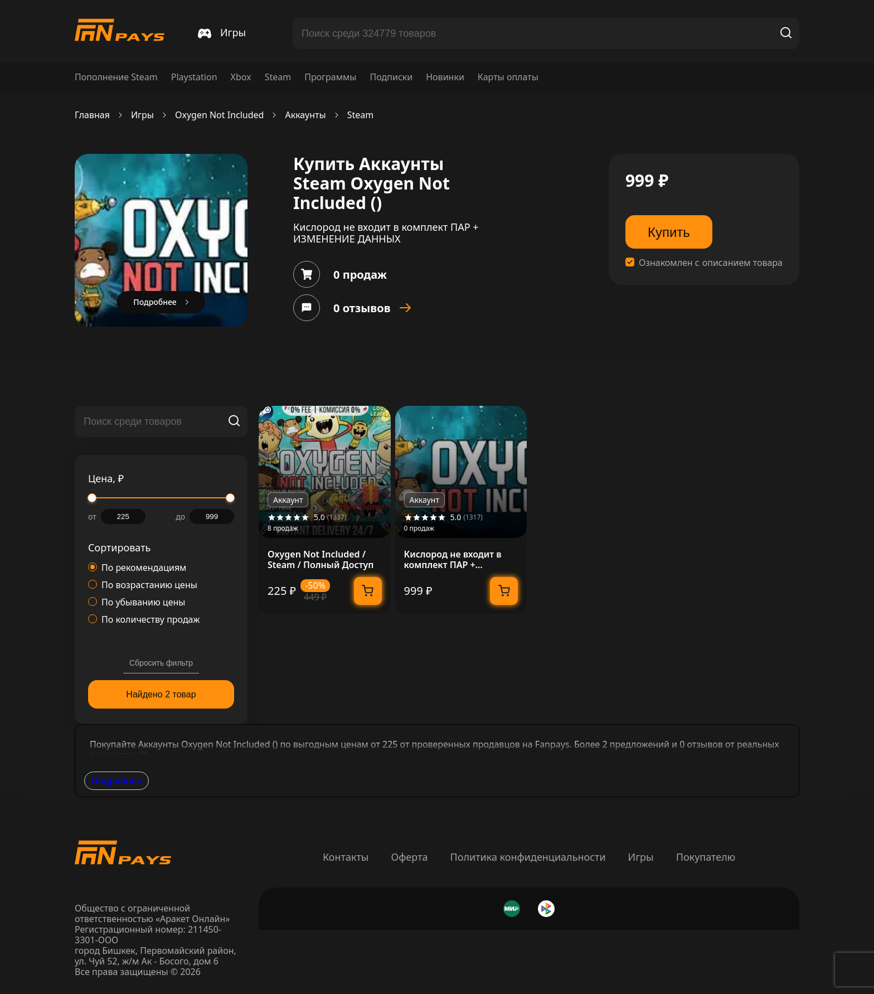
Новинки (445, 77)
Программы (330, 77)
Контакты (346, 857)
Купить (669, 232)
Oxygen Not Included (219, 115)
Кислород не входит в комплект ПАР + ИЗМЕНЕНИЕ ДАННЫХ (453, 559)
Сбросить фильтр (161, 662)
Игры (142, 115)
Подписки (391, 77)
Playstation (194, 77)
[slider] (92, 497)
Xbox (241, 77)
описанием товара (742, 263)
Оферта (409, 857)
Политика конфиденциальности (528, 857)
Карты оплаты (508, 77)
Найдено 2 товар (161, 694)
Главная (92, 115)
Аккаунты (305, 115)
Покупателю (705, 857)
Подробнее (116, 780)
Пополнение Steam (116, 77)
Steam (278, 77)
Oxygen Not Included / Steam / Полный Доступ (320, 559)
